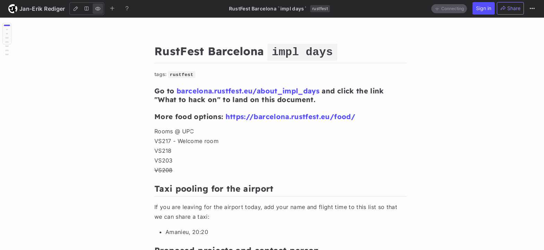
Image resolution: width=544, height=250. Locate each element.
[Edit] (75, 8)
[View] (98, 8)
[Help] (127, 8)
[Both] (87, 8)
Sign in (483, 8)
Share (510, 8)
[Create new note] (112, 8)
